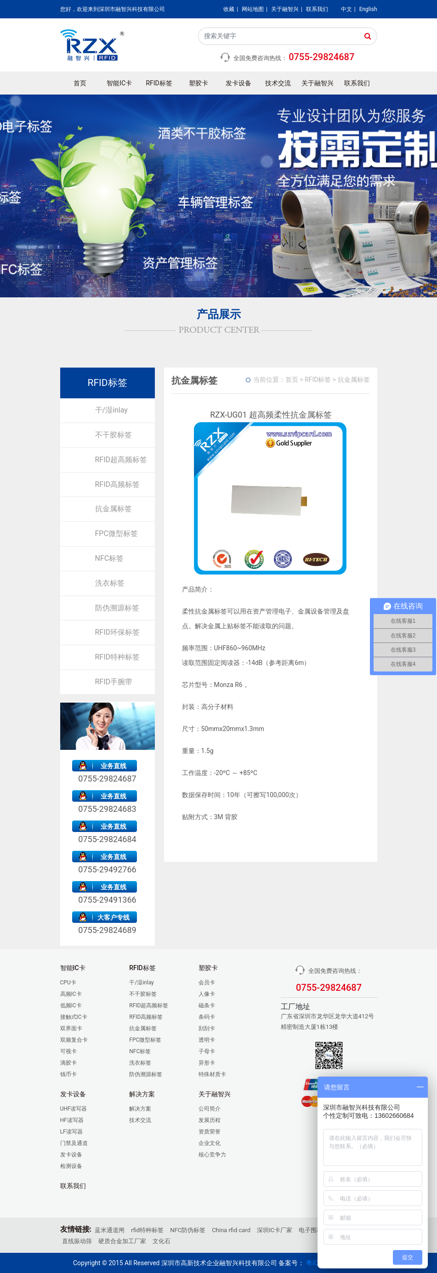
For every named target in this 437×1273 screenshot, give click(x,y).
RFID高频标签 (117, 484)
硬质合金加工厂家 (122, 1241)
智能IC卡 (119, 83)
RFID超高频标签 (121, 459)
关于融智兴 (285, 9)
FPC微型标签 (116, 533)
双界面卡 (71, 1028)
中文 (346, 9)
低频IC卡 (71, 1005)
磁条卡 (207, 1005)
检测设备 (71, 1166)
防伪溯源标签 (117, 607)
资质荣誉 (210, 1131)
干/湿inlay (111, 410)
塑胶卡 (198, 83)
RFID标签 (159, 83)
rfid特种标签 (147, 1230)
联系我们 (317, 9)
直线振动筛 (77, 1241)
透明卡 (207, 1040)
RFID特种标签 (117, 657)
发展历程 (210, 1120)
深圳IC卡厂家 (274, 1230)
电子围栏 (311, 1230)
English (368, 9)
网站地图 (253, 9)
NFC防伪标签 (187, 1230)
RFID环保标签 (117, 632)
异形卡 (207, 1063)
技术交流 (278, 83)
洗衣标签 (110, 583)
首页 (80, 83)
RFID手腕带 (114, 681)
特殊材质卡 (212, 1074)
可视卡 (68, 1051)
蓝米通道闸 (110, 1230)
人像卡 (207, 994)
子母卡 (207, 1051)
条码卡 (207, 1017)
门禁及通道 (74, 1143)
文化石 (161, 1241)
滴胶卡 (68, 1063)
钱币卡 (68, 1074)
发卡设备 (238, 83)
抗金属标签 (113, 508)
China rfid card (231, 1230)
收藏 (228, 9)
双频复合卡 (74, 1040)
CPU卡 (68, 982)
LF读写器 (71, 1131)
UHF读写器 (73, 1109)
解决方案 (140, 1109)
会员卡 (207, 982)
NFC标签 (109, 558)
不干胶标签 (113, 434)
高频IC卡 (71, 994)
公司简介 (210, 1109)
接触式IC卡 (73, 1017)
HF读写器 (72, 1120)
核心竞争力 (212, 1154)
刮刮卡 (207, 1028)
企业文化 (210, 1143)
